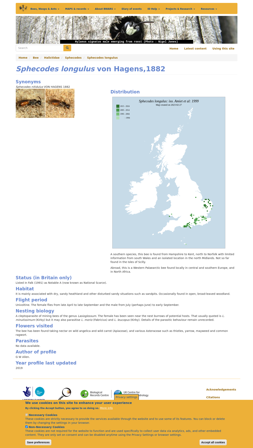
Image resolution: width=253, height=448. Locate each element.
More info (106, 411)
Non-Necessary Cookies (47, 430)
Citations (213, 397)
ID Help (153, 9)
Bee (36, 57)
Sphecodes (73, 57)
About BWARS (105, 9)
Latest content (195, 48)
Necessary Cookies (43, 418)
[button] (32, 30)
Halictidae (52, 57)
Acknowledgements (220, 389)
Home (174, 48)
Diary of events (132, 9)
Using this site (223, 48)
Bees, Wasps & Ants (45, 9)
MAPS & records (77, 9)
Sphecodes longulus (102, 57)
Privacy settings (126, 400)
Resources (209, 9)
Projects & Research (180, 9)
